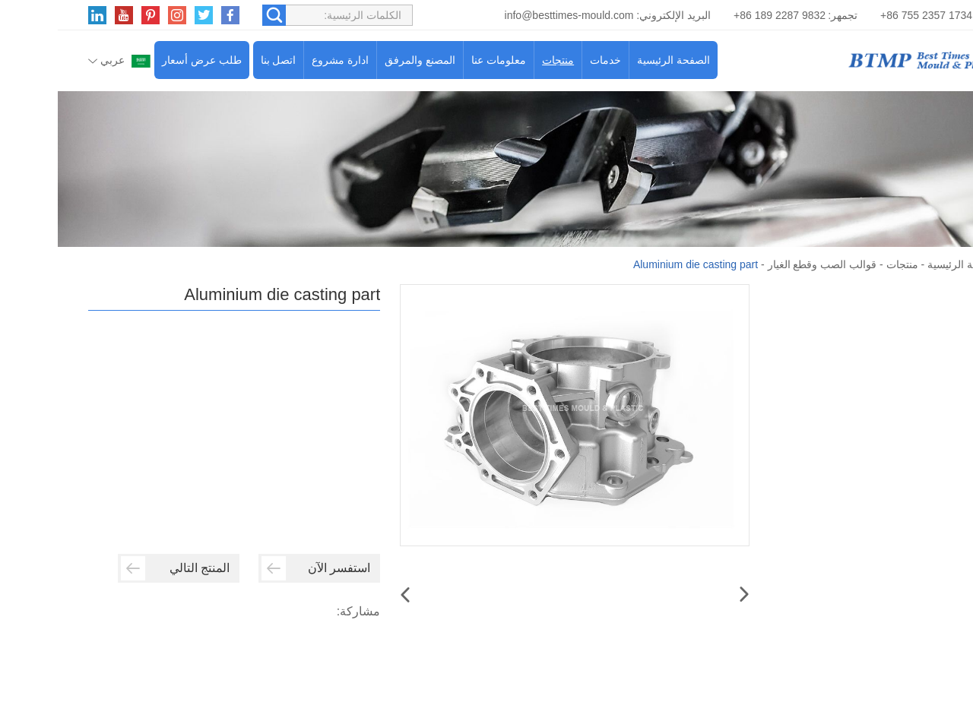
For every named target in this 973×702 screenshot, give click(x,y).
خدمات (547, 60)
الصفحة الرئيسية (615, 60)
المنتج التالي (117, 568)
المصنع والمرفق (362, 60)
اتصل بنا (221, 60)
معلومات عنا (441, 60)
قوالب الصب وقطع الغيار (764, 264)
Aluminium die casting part (637, 264)
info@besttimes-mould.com (511, 15)
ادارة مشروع (282, 60)
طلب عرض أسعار (144, 60)
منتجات (500, 60)
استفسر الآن (258, 568)
